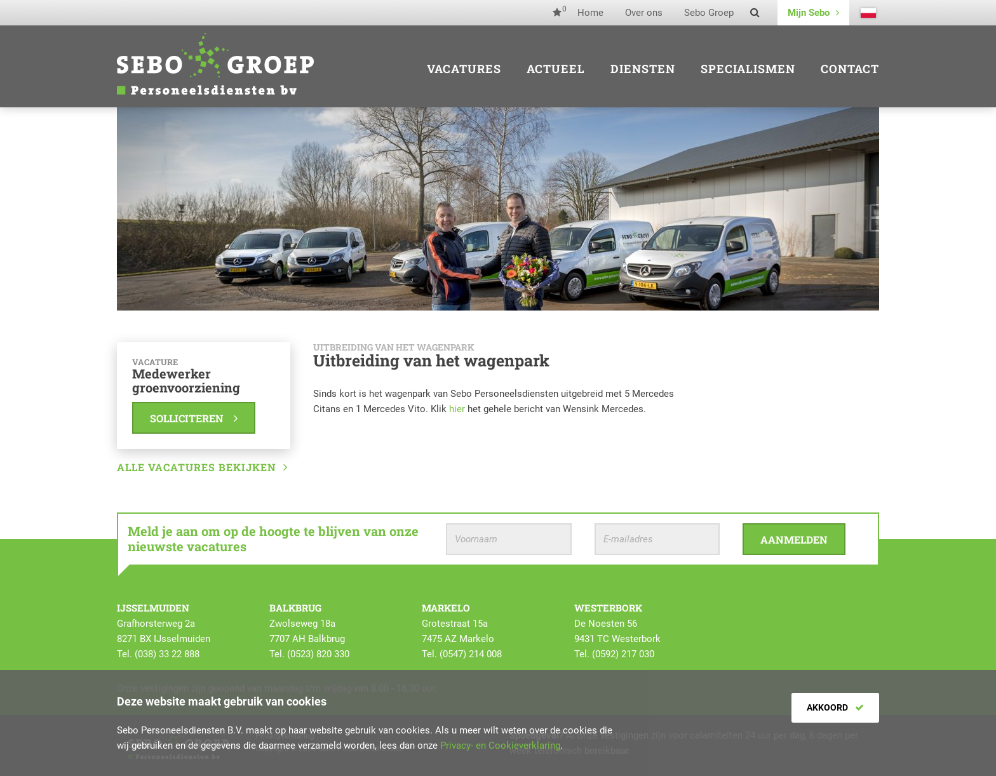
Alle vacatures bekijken (202, 467)
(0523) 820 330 (318, 654)
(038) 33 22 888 (167, 654)
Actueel (556, 68)
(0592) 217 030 (623, 654)
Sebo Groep (709, 12)
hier (457, 409)
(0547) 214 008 (471, 654)
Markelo (446, 607)
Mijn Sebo (813, 12)
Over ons (644, 12)
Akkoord (835, 707)
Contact (850, 68)
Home (590, 12)
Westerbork (608, 607)
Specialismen (748, 68)
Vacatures (464, 68)
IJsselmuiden (153, 607)
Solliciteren (194, 418)
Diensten (642, 68)
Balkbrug (295, 607)
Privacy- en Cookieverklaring (500, 745)
